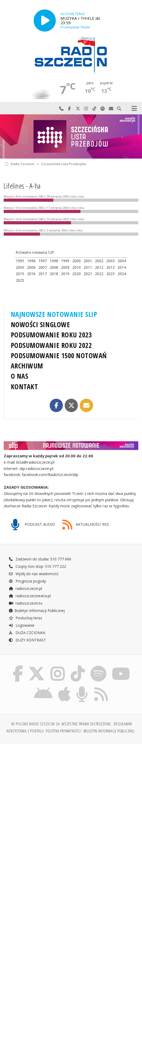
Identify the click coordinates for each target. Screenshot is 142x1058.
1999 (65, 260)
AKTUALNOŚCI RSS (85, 525)
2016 (31, 273)
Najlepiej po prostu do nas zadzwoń (61, 109)
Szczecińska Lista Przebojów (63, 164)
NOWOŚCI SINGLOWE (40, 324)
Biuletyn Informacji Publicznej (36, 610)
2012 (99, 267)
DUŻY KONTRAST (27, 639)
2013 (110, 267)
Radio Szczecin (19, 164)
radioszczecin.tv (25, 603)
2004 (122, 260)
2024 (122, 273)
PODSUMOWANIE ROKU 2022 (51, 345)
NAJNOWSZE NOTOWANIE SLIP (54, 314)
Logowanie (21, 625)
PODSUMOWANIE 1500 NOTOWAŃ (59, 355)
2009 (65, 267)
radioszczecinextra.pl (29, 595)
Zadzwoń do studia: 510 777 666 (40, 558)
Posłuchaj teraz (25, 617)
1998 (54, 260)
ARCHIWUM (27, 366)
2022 (99, 273)
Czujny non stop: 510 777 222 (37, 566)
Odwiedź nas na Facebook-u (69, 109)
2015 (20, 273)
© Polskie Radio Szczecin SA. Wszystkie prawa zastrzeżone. (61, 724)
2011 (88, 267)
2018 (54, 273)
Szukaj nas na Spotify (103, 109)
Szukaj (119, 109)
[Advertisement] (71, 787)
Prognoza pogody (27, 581)
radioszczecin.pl (25, 588)
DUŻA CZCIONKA (26, 632)
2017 (42, 273)
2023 (110, 273)
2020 (76, 273)
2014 (122, 267)
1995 (20, 260)
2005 (20, 267)
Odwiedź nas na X (78, 109)
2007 (42, 267)
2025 (20, 280)
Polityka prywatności (63, 731)
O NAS (19, 376)
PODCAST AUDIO (33, 525)
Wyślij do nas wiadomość (111, 109)
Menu (134, 109)
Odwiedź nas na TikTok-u (94, 109)
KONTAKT (24, 386)
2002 (99, 260)
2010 (76, 267)
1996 (31, 260)
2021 (88, 273)
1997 (42, 260)
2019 (65, 273)
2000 (76, 260)
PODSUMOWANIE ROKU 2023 (51, 335)
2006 (31, 267)
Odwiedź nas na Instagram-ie (86, 109)
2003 (110, 260)
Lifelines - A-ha (22, 186)
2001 (88, 260)
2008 (54, 267)
